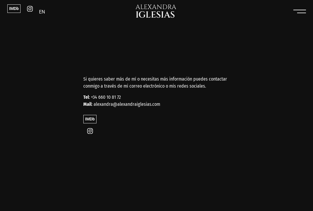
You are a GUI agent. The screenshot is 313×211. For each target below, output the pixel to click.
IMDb (14, 8)
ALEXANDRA (156, 11)
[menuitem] (42, 12)
